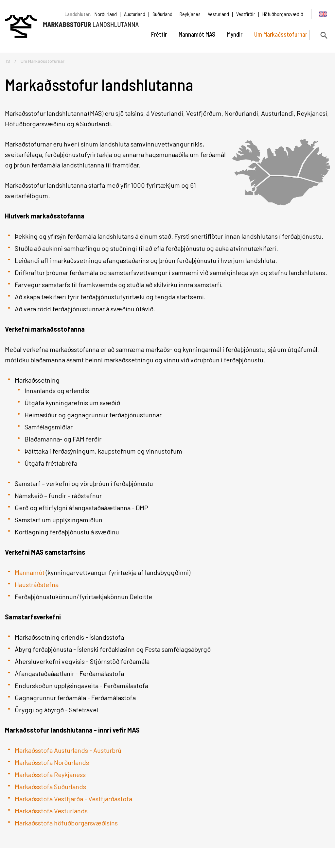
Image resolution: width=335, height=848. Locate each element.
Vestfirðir (245, 14)
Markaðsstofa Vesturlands (51, 811)
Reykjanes (190, 14)
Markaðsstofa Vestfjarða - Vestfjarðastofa (73, 799)
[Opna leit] (323, 35)
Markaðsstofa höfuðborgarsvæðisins (66, 823)
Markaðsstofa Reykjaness (50, 774)
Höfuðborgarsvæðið (282, 14)
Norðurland (106, 14)
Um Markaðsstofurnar (42, 61)
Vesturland (218, 14)
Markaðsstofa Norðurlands (52, 762)
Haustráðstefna (37, 584)
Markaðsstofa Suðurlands (50, 786)
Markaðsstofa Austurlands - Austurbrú (68, 750)
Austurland (134, 14)
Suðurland (162, 14)
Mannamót (29, 572)
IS (8, 61)
